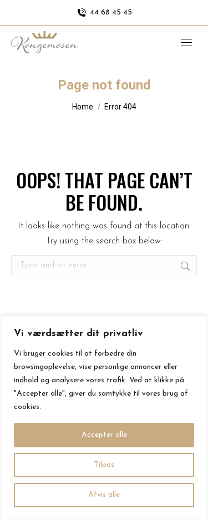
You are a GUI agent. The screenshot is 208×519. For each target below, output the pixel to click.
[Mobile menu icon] (186, 42)
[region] (104, 417)
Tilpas (104, 465)
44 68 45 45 (104, 12)
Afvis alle (104, 495)
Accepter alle (104, 435)
